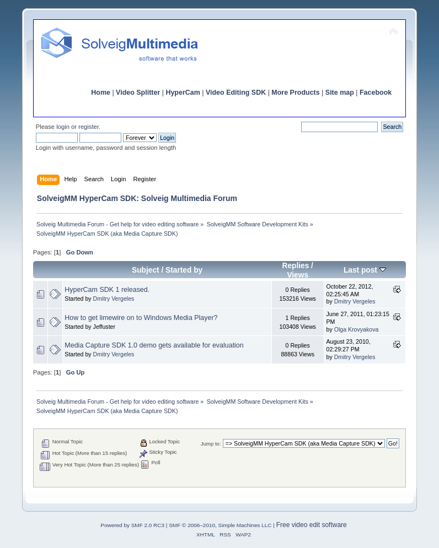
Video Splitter (138, 92)
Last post (365, 270)
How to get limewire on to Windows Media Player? (141, 318)
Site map (339, 92)
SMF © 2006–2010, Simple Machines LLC (220, 525)
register (88, 126)
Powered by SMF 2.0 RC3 (132, 525)
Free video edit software (311, 525)
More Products (295, 92)
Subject (145, 270)
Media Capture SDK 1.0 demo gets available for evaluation (154, 345)
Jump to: (211, 444)
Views (297, 275)
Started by (183, 270)
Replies (295, 266)
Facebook (376, 92)
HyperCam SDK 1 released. (107, 290)
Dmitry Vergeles (114, 298)
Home (100, 92)
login (62, 126)
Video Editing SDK (236, 92)
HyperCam (182, 92)
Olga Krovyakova (356, 329)
